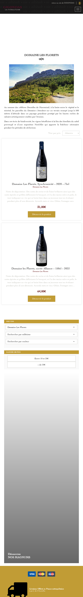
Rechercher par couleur (40, 341)
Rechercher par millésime (40, 334)
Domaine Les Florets (40, 187)
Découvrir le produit (41, 214)
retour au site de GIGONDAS (63, 3)
